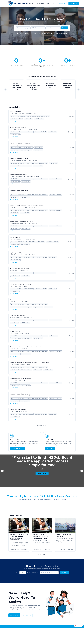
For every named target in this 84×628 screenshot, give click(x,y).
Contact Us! (27, 573)
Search (64, 28)
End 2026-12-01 (52, 414)
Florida (16, 286)
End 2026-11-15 (14, 213)
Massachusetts (18, 317)
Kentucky (16, 364)
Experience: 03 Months (17, 118)
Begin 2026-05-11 (15, 275)
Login (54, 3)
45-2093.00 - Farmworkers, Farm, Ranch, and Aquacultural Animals (27, 241)
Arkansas (16, 333)
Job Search (73, 3)
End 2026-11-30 (15, 244)
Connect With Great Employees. (55, 33)
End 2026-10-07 (26, 181)
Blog (53, 587)
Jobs (23, 587)
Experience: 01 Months (55, 179)
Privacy (36, 622)
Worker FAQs (47, 587)
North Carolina (17, 396)
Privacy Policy (47, 534)
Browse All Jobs (42, 425)
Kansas (16, 411)
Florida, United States (19, 113)
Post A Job (62, 3)
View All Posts (42, 512)
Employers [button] (40, 3)
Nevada (16, 270)
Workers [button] (32, 3)
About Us (28, 587)
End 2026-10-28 (48, 307)
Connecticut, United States (21, 254)
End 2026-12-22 (52, 131)
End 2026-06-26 (26, 228)
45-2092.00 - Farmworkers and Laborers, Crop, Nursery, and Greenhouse (29, 163)
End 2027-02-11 (25, 275)
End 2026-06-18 (53, 288)
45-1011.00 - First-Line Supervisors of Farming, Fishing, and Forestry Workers (30, 116)
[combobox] (38, 27)
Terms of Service (55, 534)
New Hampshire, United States (22, 176)
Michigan (16, 145)
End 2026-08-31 (54, 163)
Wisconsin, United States (20, 129)
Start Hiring (14, 573)
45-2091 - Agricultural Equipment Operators (22, 131)
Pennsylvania (17, 302)
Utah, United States (19, 239)
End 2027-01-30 (38, 369)
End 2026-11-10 (15, 197)
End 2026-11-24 (52, 257)
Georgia (16, 349)
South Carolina (18, 192)
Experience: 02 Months (55, 194)
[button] (78, 89)
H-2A (11, 113)
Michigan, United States (20, 160)
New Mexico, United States (21, 207)
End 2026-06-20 (15, 354)
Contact (47, 3)
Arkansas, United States (20, 223)
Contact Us (59, 587)
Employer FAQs (36, 587)
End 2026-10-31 (39, 147)
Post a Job (49, 448)
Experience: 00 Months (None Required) (21, 150)
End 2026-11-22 (15, 322)
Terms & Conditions (44, 622)
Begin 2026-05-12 (39, 118)
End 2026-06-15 (29, 118)
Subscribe (64, 531)
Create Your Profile (17, 448)
